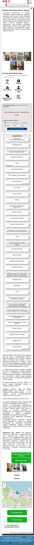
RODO (10, 543)
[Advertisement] (17, 41)
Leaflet (21, 507)
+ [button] (4, 484)
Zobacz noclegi (17, 520)
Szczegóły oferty (17, 513)
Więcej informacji (21, 460)
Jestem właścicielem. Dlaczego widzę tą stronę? (12, 526)
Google (24, 537)
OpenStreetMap (28, 507)
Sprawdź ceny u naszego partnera (21, 455)
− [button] (4, 486)
